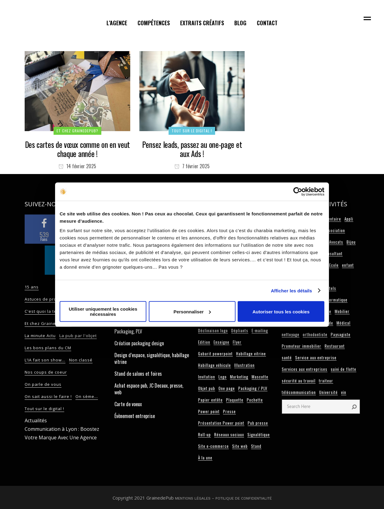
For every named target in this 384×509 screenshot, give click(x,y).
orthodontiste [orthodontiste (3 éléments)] (315, 334)
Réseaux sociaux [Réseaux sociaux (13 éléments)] (229, 434)
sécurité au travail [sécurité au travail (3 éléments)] (299, 381)
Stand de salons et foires (138, 373)
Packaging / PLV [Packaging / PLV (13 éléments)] (252, 388)
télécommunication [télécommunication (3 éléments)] (299, 392)
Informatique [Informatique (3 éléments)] (335, 300)
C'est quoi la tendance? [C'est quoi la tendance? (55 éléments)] (50, 311)
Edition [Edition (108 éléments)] (204, 342)
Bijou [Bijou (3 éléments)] (351, 242)
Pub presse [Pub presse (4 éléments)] (258, 423)
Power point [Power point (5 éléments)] (209, 411)
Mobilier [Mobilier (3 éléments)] (342, 311)
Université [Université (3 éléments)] (328, 392)
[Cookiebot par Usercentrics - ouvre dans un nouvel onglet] (297, 191)
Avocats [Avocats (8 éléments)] (336, 242)
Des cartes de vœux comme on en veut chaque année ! (77, 149)
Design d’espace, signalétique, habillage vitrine (151, 358)
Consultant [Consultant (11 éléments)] (333, 253)
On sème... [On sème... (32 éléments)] (86, 396)
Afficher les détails (291, 290)
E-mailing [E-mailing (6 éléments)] (260, 330)
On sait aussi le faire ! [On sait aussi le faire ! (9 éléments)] (48, 396)
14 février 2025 (77, 166)
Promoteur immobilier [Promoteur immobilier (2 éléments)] (301, 346)
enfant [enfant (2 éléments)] (348, 265)
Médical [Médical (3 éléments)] (344, 323)
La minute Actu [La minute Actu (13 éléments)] (40, 335)
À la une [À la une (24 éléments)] (205, 458)
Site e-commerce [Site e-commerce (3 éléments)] (213, 446)
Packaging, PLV (128, 331)
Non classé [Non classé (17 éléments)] (81, 360)
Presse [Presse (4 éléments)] (229, 411)
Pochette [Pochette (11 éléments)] (255, 400)
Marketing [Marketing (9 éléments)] (239, 377)
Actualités (36, 420)
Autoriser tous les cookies (281, 311)
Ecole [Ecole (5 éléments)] (334, 265)
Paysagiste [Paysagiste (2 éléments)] (341, 334)
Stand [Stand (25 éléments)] (256, 446)
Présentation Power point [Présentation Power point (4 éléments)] (221, 423)
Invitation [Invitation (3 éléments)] (206, 377)
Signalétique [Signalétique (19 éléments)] (258, 434)
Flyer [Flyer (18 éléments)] (237, 342)
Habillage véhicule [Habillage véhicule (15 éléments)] (214, 365)
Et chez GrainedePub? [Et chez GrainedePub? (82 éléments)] (48, 323)
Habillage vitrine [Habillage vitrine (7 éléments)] (251, 353)
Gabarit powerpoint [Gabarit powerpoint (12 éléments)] (215, 353)
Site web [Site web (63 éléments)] (240, 446)
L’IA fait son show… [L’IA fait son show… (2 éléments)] (45, 360)
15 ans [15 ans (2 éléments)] (32, 287)
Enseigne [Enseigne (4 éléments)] (221, 342)
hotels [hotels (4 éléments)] (330, 288)
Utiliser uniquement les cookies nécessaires (103, 311)
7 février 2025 (192, 166)
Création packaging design (139, 343)
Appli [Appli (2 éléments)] (348, 219)
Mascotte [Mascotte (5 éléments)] (260, 377)
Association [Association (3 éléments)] (334, 230)
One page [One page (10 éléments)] (226, 388)
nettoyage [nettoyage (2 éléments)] (290, 334)
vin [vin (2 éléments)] (343, 392)
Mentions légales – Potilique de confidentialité (223, 498)
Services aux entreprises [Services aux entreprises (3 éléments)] (304, 369)
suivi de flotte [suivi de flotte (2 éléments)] (343, 369)
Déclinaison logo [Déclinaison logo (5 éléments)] (213, 330)
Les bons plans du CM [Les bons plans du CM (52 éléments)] (48, 347)
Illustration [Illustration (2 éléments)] (244, 365)
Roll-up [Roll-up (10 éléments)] (204, 434)
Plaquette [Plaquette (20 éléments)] (234, 400)
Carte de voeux (128, 404)
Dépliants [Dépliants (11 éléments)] (239, 330)
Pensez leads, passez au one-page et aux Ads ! (192, 149)
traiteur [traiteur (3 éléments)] (326, 381)
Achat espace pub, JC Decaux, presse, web (148, 389)
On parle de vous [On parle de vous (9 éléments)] (43, 384)
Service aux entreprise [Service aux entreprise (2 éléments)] (316, 357)
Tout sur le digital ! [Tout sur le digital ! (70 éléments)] (44, 408)
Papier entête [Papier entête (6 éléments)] (210, 400)
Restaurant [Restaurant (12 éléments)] (335, 346)
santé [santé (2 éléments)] (287, 357)
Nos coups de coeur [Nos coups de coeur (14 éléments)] (46, 372)
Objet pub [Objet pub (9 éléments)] (206, 388)
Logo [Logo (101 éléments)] (222, 377)
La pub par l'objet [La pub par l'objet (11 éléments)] (78, 335)
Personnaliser (192, 311)
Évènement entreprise (134, 416)
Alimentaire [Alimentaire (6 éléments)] (330, 219)
